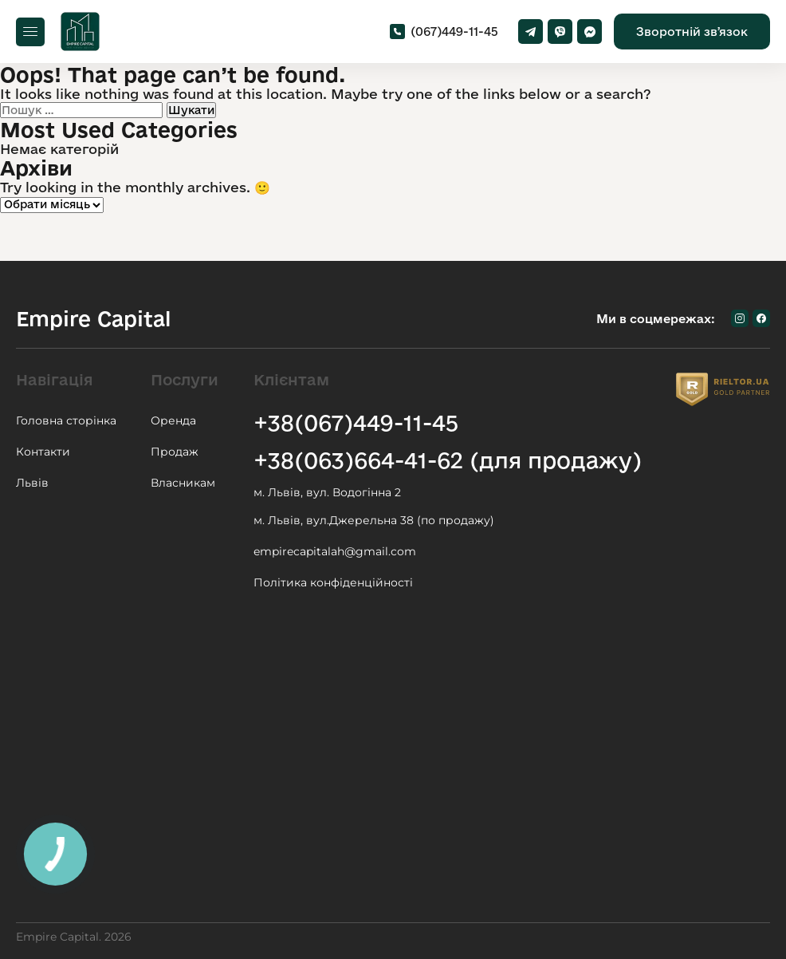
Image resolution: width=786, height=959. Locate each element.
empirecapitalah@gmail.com (334, 551)
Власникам (183, 483)
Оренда (173, 420)
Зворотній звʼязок (692, 31)
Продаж (174, 451)
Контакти (43, 451)
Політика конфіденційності (333, 582)
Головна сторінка (66, 420)
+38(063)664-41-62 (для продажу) (447, 460)
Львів (32, 483)
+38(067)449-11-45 (355, 422)
